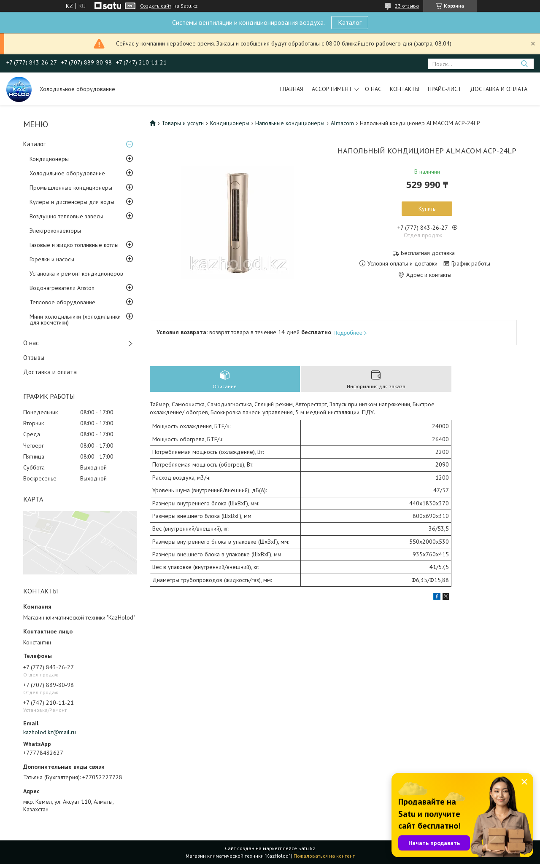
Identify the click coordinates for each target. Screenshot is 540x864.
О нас (373, 89)
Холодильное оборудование (67, 173)
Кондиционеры (49, 159)
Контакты (404, 89)
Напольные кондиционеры (289, 123)
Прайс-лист (445, 89)
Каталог (350, 22)
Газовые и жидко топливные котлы (74, 245)
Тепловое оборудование (62, 302)
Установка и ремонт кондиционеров (76, 273)
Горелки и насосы (52, 259)
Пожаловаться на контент (324, 856)
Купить (426, 208)
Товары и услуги (183, 123)
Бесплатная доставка (428, 253)
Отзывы (33, 358)
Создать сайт (155, 6)
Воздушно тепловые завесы (66, 216)
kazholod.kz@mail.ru (49, 732)
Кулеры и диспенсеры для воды (72, 202)
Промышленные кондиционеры (71, 187)
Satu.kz (306, 848)
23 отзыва (407, 6)
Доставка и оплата (498, 89)
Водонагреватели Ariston (62, 288)
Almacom (342, 123)
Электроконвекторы (55, 230)
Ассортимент (332, 89)
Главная (291, 89)
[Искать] (524, 64)
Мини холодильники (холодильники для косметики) (75, 319)
